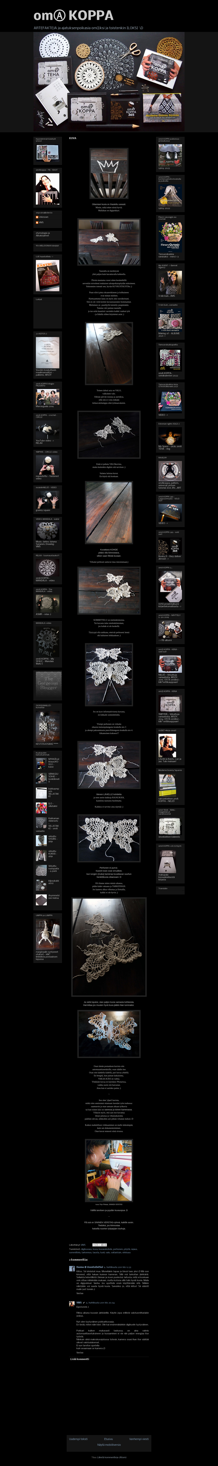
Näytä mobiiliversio (109, 1445)
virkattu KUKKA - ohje (52, 854)
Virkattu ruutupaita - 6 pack (53, 868)
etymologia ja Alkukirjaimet (43, 234)
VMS (79, 1303)
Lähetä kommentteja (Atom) (112, 1457)
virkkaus (126, 1252)
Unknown (43, 217)
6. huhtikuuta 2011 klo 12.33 (117, 1267)
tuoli (102, 1252)
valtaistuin (116, 1252)
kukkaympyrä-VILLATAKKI (53, 793)
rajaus (134, 1249)
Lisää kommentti (79, 1359)
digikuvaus (86, 1249)
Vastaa (79, 1293)
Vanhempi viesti (139, 1439)
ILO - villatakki (52, 804)
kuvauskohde (105, 1249)
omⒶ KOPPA (73, 16)
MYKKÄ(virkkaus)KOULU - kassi (53, 763)
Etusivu (108, 1439)
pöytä (127, 1249)
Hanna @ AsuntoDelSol (89, 1267)
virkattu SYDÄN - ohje (53, 839)
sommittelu (75, 1252)
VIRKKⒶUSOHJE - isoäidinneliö (53, 778)
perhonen (118, 1249)
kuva (95, 1249)
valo (108, 1252)
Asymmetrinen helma (53, 896)
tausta (96, 1252)
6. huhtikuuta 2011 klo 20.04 (100, 1303)
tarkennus (87, 1252)
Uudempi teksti (78, 1439)
